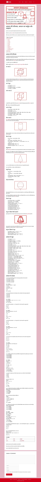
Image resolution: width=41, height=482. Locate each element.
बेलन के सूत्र (8, 44)
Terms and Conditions (24, 479)
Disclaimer (19, 479)
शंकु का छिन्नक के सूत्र (9, 49)
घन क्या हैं (8, 39)
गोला (20, 64)
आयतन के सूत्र (8, 50)
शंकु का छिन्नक (23, 64)
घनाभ (15, 64)
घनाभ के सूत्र (8, 42)
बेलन (17, 64)
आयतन (14, 60)
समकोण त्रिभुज (9, 149)
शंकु (18, 64)
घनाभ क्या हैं (8, 41)
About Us (11, 479)
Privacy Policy (15, 479)
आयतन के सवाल (8, 51)
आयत (19, 103)
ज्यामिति (9, 119)
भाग (15, 227)
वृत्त (14, 152)
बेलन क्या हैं (8, 43)
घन (13, 64)
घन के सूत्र (8, 40)
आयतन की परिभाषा (9, 38)
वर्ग (19, 80)
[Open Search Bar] (34, 2)
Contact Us (29, 479)
